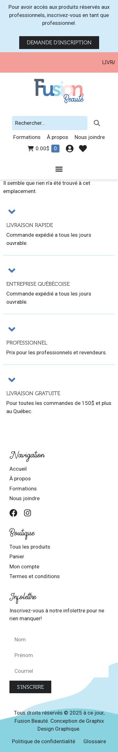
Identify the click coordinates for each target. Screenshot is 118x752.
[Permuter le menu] (59, 169)
